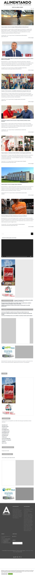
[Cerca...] (16, 234)
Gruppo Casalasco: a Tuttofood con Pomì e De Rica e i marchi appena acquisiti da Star (16, 152)
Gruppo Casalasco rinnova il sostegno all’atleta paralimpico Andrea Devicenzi (14, 26)
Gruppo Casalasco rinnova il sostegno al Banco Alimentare (11, 184)
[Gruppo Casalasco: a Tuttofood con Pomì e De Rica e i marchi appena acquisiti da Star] (17, 143)
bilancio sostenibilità (19, 67)
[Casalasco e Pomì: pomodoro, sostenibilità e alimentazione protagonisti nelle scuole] (17, 81)
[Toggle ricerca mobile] (31, 8)
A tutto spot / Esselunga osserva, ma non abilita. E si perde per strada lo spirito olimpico (16, 315)
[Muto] (30, 256)
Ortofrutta (16, 224)
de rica (16, 161)
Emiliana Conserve (7, 68)
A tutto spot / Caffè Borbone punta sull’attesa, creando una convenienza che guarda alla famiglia (16, 314)
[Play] (2, 256)
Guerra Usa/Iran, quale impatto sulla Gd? (8, 457)
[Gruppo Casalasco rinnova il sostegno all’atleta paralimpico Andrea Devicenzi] (17, 17)
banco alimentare (19, 192)
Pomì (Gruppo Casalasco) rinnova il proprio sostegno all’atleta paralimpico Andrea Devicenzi (15, 121)
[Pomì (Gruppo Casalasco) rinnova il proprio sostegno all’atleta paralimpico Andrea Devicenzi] (17, 112)
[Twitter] (15, 536)
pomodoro (18, 68)
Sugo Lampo (11, 162)
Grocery (13, 35)
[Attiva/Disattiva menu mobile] (33, 8)
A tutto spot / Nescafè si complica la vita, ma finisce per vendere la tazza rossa (15, 312)
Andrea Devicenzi (18, 35)
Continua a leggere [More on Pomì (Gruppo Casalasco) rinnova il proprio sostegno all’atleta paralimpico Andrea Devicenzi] (31, 131)
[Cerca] (32, 234)
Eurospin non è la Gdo (5, 450)
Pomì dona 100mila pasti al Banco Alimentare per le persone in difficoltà (14, 215)
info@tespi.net (6, 541)
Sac (21, 68)
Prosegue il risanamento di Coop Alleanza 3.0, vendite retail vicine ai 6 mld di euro (23, 301)
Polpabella (24, 161)
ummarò (15, 162)
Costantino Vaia (24, 67)
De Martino (3, 68)
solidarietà (2, 193)
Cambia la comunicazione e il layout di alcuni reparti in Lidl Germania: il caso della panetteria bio (15, 306)
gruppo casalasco (3, 36)
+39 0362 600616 (6, 540)
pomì (7, 36)
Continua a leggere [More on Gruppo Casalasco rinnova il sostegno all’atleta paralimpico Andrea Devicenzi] (31, 37)
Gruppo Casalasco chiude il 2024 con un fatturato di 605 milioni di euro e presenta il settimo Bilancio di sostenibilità (17, 59)
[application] (17, 248)
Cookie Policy (28, 550)
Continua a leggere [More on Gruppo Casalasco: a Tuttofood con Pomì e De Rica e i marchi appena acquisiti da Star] (31, 163)
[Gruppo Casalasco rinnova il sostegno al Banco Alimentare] (17, 175)
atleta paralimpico (24, 35)
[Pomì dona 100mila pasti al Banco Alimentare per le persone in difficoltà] (17, 206)
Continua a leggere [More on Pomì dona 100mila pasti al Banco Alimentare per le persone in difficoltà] (31, 226)
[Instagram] (14, 536)
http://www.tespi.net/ (6, 542)
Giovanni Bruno (8, 225)
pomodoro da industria (6, 162)
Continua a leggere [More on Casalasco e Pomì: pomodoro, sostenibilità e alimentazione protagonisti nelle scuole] (31, 101)
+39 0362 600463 (7, 538)
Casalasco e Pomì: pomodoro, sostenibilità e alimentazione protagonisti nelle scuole (16, 90)
